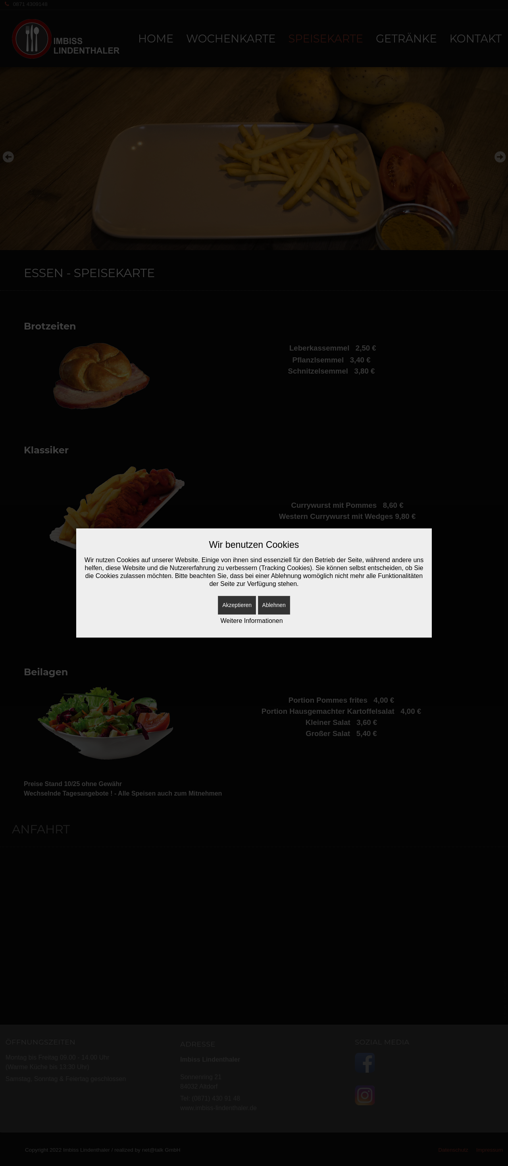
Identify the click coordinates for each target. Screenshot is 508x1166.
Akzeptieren (237, 605)
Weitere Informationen (251, 620)
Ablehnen (274, 605)
